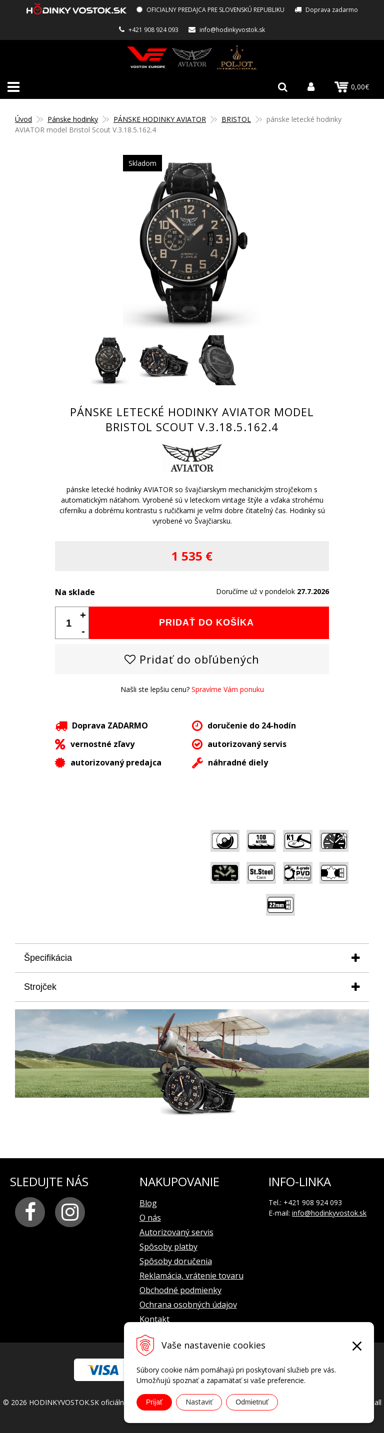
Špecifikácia (48, 958)
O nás (150, 1217)
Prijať (154, 1402)
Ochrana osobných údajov (188, 1304)
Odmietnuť (252, 1402)
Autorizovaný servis (177, 1232)
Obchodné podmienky (181, 1290)
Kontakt (155, 1319)
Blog (148, 1203)
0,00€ (351, 86)
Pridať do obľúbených (192, 659)
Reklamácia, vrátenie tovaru (192, 1275)
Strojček (40, 987)
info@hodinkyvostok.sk (232, 29)
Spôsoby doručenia (176, 1261)
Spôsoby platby (169, 1246)
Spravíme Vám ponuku (228, 689)
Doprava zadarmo (332, 9)
